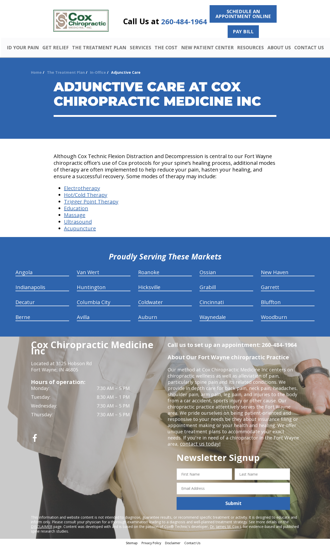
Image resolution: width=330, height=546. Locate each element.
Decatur (25, 301)
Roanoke (148, 271)
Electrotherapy (82, 187)
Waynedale (213, 316)
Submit (233, 503)
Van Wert (88, 271)
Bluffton (271, 301)
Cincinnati (212, 301)
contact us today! (199, 443)
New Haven (274, 271)
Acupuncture (80, 227)
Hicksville (149, 286)
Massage (74, 214)
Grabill (208, 286)
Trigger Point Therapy (91, 200)
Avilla (83, 316)
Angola (23, 271)
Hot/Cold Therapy (85, 194)
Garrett (270, 286)
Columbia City (93, 301)
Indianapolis (30, 286)
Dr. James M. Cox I (225, 525)
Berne (22, 316)
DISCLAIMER (41, 525)
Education (76, 207)
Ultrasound (78, 220)
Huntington (91, 286)
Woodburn (274, 316)
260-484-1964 (184, 21)
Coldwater (150, 301)
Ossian (208, 271)
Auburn (147, 316)
